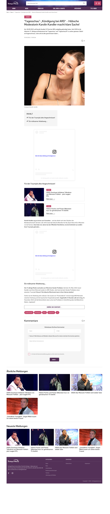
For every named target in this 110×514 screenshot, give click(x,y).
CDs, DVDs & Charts (59, 8)
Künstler (40, 8)
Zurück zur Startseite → (54, 307)
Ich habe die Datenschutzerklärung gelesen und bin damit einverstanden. (46, 354)
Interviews (77, 8)
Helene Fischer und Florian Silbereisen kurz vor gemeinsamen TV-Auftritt (58, 209)
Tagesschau (51, 312)
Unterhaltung (49, 468)
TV (57, 312)
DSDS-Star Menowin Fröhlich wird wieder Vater (86, 393)
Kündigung (37, 312)
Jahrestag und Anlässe (51, 475)
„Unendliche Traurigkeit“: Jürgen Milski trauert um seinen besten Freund (21, 417)
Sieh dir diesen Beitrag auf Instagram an (45, 155)
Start (8, 12)
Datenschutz (69, 463)
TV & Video (94, 8)
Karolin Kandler (29, 312)
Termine (47, 473)
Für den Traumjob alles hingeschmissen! (42, 118)
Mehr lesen (50, 199)
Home (13, 8)
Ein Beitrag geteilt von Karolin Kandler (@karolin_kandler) (54, 178)
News (26, 8)
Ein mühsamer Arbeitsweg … (38, 121)
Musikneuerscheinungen (51, 470)
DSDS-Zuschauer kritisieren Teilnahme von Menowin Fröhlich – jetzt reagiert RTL (58, 194)
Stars (47, 465)
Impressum (87, 463)
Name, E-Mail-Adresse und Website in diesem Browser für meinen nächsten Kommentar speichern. (55, 336)
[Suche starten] (84, 3)
